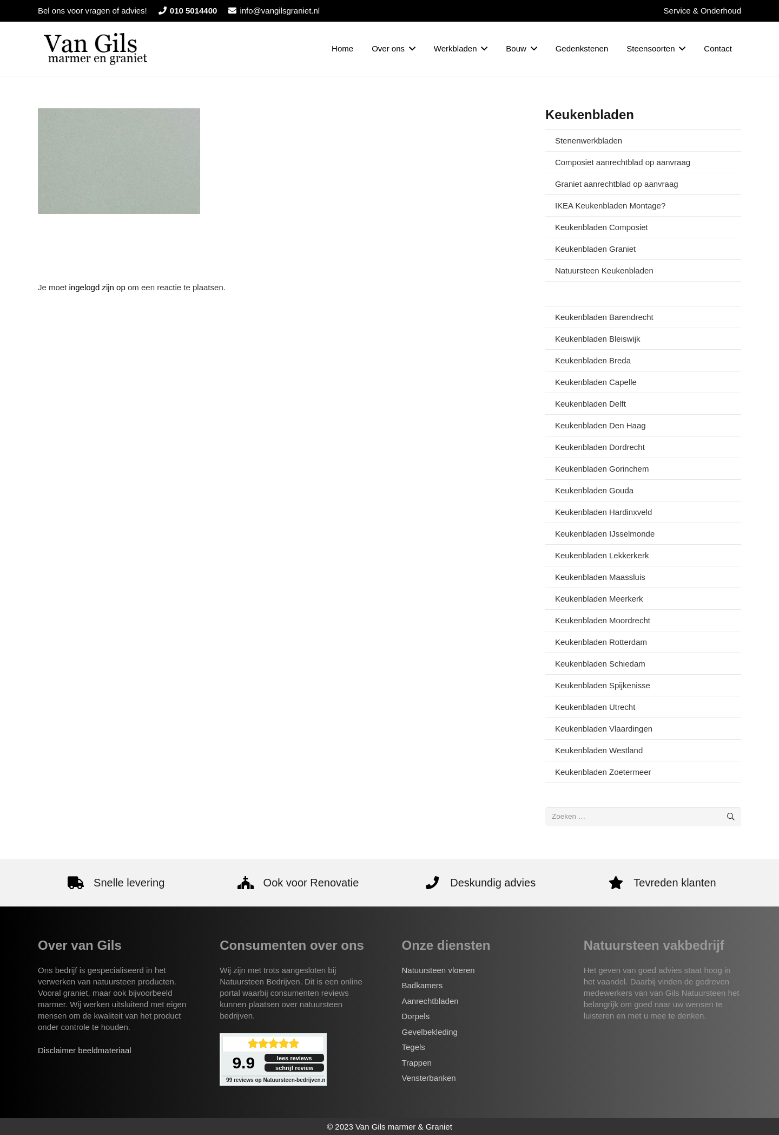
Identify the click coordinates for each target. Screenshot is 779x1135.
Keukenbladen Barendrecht (604, 317)
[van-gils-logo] (95, 48)
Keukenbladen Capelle (596, 382)
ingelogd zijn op (97, 287)
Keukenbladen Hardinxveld (603, 512)
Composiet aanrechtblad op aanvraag (622, 162)
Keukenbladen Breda (593, 360)
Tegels (413, 1047)
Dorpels (416, 1016)
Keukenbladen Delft (590, 403)
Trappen (417, 1062)
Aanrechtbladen (430, 1001)
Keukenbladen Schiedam (600, 663)
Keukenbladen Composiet (601, 227)
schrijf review (294, 1068)
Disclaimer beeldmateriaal (84, 1050)
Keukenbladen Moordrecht (602, 620)
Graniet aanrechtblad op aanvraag (616, 183)
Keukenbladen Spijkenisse (602, 685)
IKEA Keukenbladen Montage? (610, 205)
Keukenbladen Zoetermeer (603, 772)
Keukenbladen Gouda (594, 490)
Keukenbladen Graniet (595, 248)
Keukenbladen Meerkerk (599, 598)
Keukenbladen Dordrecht (600, 447)
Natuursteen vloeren (438, 970)
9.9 (243, 1063)
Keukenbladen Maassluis (600, 577)
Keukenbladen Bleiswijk (598, 338)
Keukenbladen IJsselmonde (605, 533)
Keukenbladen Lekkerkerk (602, 555)
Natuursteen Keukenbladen (604, 270)
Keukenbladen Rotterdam (601, 642)
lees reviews (294, 1058)
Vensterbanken (429, 1077)
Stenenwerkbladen (588, 140)
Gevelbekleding (430, 1031)
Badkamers (422, 985)
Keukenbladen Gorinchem (602, 468)
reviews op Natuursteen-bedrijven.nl (276, 1080)
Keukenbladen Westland (599, 750)
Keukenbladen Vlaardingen (603, 728)
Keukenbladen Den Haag (600, 425)
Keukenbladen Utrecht (595, 707)
